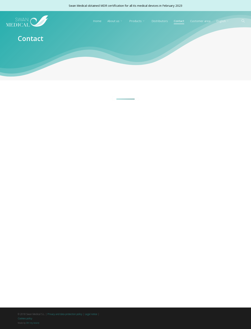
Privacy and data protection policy (64, 314)
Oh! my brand (32, 323)
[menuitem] (223, 21)
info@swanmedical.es (158, 107)
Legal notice (91, 314)
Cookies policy (25, 318)
